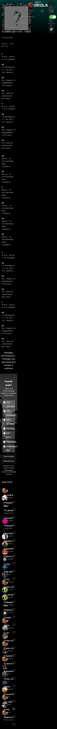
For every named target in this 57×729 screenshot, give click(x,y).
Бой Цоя (10, 428)
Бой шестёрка (10, 404)
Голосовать (8, 456)
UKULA (41, 5)
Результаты (8, 461)
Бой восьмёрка (10, 413)
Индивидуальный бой (10, 448)
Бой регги (8, 435)
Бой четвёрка (10, 422)
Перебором (10, 442)
